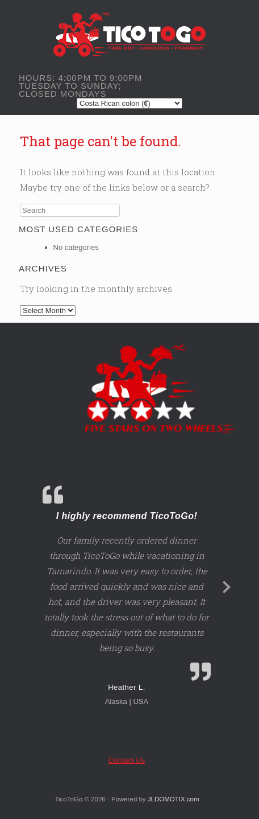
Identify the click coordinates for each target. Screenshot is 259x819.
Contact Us (126, 760)
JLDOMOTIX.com (173, 799)
